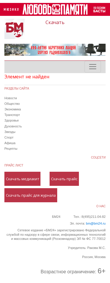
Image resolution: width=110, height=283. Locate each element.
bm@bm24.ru (96, 223)
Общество (12, 103)
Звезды (9, 132)
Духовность (13, 126)
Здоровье (11, 120)
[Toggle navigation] (92, 67)
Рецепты (10, 148)
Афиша (10, 143)
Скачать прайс (64, 178)
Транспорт (12, 115)
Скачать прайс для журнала (31, 195)
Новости (10, 98)
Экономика (12, 109)
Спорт (8, 137)
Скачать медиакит (22, 178)
